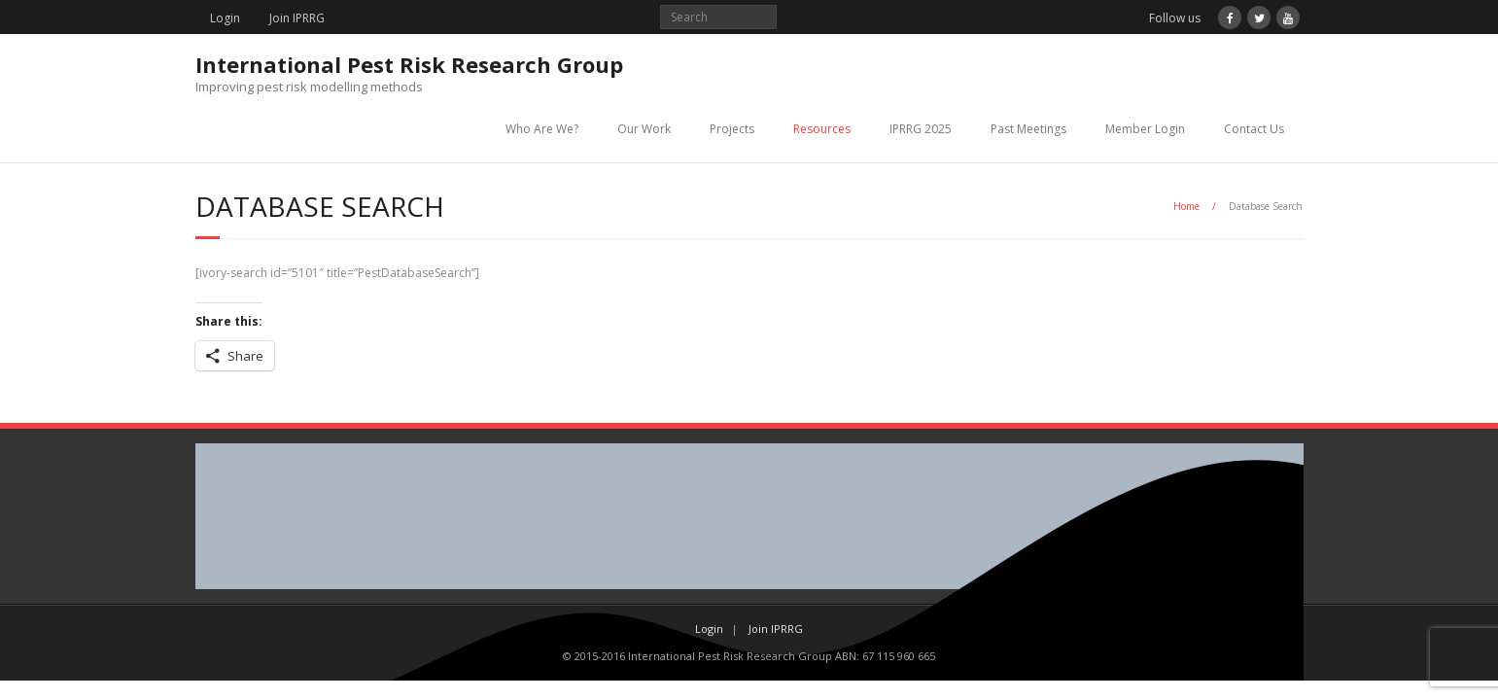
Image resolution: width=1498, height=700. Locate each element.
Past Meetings (1028, 129)
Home (1186, 206)
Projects (732, 129)
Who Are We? (541, 129)
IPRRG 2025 (920, 129)
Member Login (1145, 129)
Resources (822, 129)
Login (225, 18)
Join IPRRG (297, 18)
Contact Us (1254, 129)
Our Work (644, 129)
